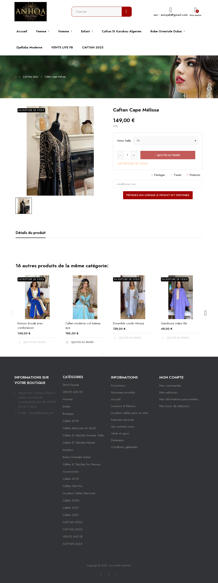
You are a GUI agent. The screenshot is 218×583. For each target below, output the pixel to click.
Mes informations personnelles (178, 399)
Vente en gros (120, 433)
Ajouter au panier (167, 155)
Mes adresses (168, 392)
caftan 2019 (71, 479)
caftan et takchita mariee (79, 442)
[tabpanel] (37, 313)
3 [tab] (111, 354)
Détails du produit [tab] (30, 232)
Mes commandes (170, 385)
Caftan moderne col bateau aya (83, 325)
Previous (12, 313)
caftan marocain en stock (79, 428)
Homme (68, 399)
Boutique (68, 413)
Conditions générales (124, 447)
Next (206, 313)
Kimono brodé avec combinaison (30, 325)
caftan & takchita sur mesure (82, 464)
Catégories (73, 377)
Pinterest (195, 175)
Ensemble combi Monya (128, 323)
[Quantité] (127, 155)
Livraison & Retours (123, 406)
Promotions (118, 385)
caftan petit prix (72, 486)
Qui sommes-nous (122, 426)
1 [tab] (103, 354)
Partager (159, 175)
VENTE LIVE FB (72, 392)
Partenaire (117, 440)
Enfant (66, 406)
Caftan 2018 (71, 421)
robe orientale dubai (76, 457)
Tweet (177, 175)
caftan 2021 (71, 507)
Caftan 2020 (71, 500)
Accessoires (71, 471)
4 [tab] (115, 354)
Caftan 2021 (71, 515)
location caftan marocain (79, 493)
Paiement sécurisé (122, 420)
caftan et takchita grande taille (83, 435)
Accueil (115, 399)
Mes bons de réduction (174, 406)
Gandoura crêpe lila (174, 323)
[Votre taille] (165, 141)
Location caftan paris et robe (129, 413)
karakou (68, 450)
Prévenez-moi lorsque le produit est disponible (157, 195)
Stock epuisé (71, 385)
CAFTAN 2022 (72, 522)
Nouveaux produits (123, 392)
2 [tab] (107, 354)
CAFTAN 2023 (72, 544)
